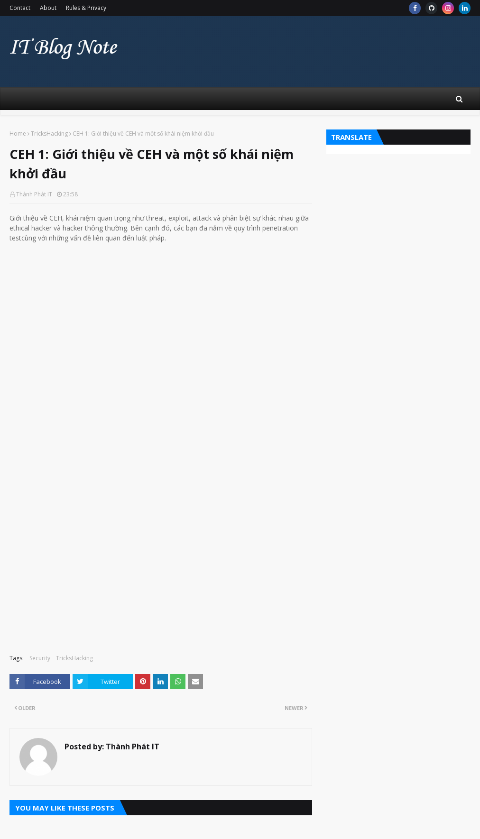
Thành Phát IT (34, 194)
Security (39, 658)
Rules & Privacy (86, 8)
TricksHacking (49, 133)
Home (17, 133)
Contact (19, 8)
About (48, 8)
